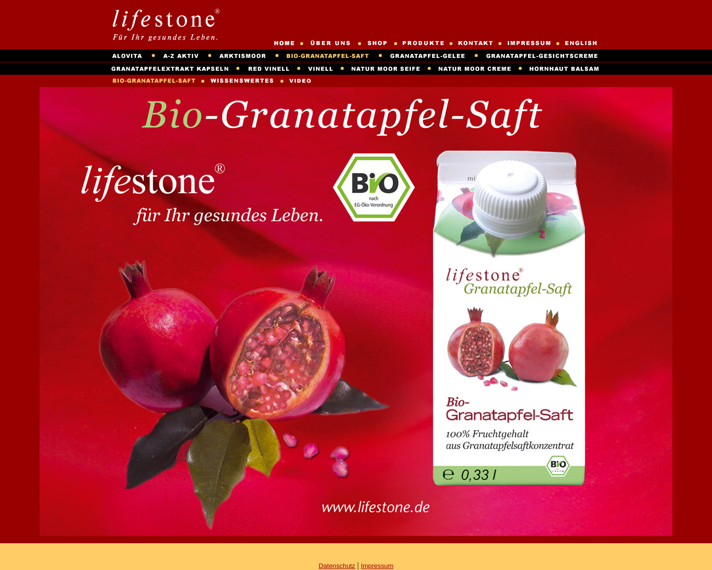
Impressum (377, 566)
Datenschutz (336, 566)
